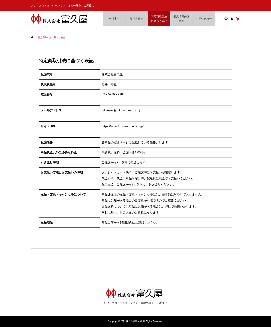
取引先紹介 (136, 18)
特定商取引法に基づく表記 (159, 19)
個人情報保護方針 (181, 19)
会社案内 (114, 18)
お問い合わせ (204, 18)
